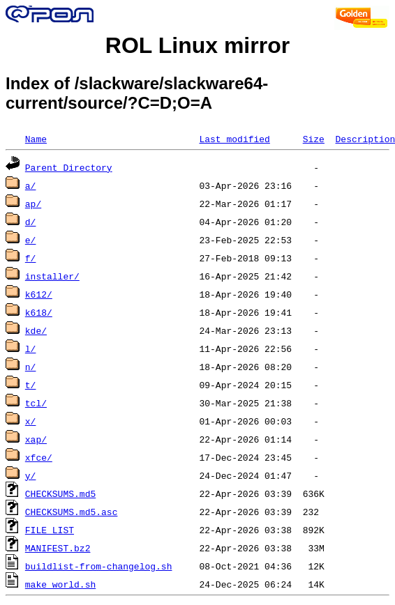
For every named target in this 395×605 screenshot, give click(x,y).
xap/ (36, 439)
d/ (30, 221)
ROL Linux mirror (197, 45)
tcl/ (36, 403)
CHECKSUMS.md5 (60, 493)
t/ (30, 384)
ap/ (33, 203)
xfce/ (38, 457)
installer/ (52, 276)
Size (314, 138)
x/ (30, 421)
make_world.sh (60, 584)
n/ (30, 366)
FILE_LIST (49, 529)
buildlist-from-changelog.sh (98, 566)
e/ (30, 239)
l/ (30, 348)
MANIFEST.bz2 (58, 548)
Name (36, 138)
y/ (30, 475)
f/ (30, 258)
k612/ (38, 294)
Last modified (234, 138)
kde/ (36, 330)
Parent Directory (68, 167)
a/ (30, 185)
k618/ (38, 312)
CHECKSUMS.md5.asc (71, 511)
